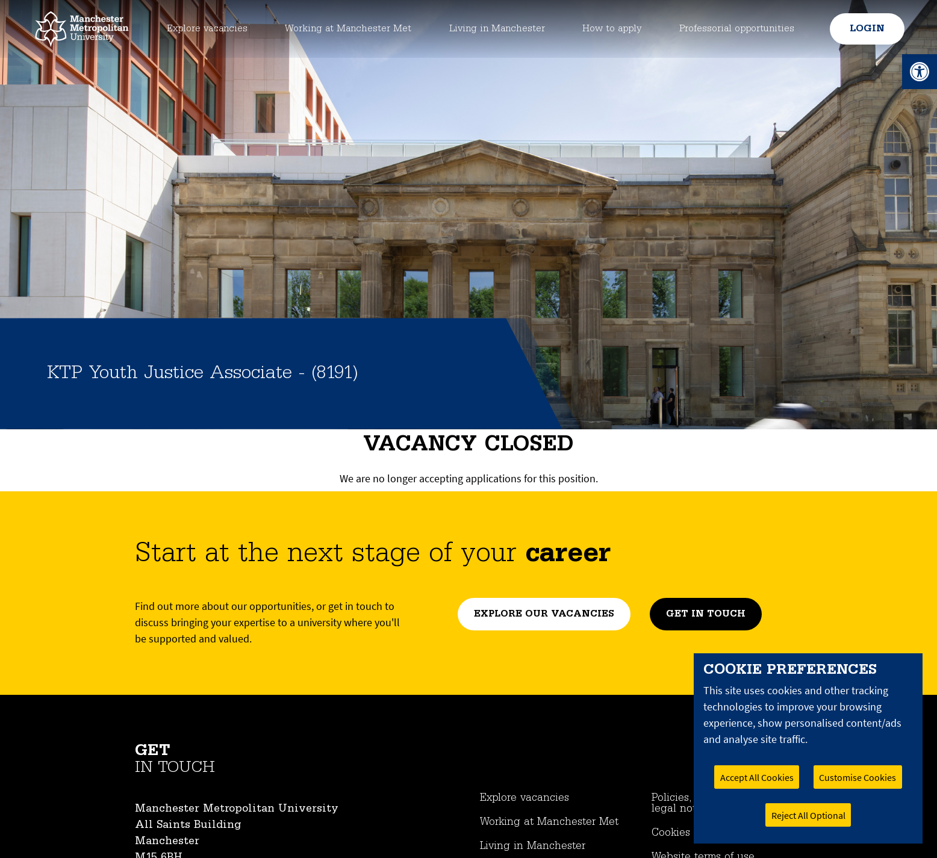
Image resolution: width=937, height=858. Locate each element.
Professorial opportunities (736, 28)
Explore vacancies (202, 28)
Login (866, 28)
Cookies (671, 833)
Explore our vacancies (544, 614)
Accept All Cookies (757, 777)
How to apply (613, 28)
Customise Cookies (857, 777)
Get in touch (706, 614)
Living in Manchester (497, 28)
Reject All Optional (808, 815)
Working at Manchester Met (346, 28)
